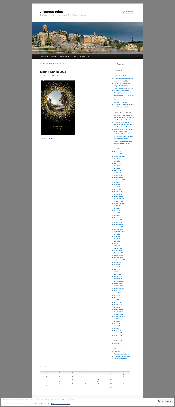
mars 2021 (117, 189)
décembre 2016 (119, 309)
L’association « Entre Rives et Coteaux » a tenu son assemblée (123, 136)
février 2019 (118, 248)
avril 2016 (117, 328)
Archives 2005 (84, 56)
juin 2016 (117, 323)
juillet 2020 (117, 208)
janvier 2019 (118, 250)
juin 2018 (117, 267)
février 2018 (118, 276)
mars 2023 (117, 163)
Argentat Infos (51, 11)
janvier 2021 (118, 194)
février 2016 (118, 333)
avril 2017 (117, 300)
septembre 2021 (119, 180)
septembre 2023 (119, 156)
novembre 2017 (119, 283)
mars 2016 (117, 330)
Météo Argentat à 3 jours (49, 56)
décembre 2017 (119, 281)
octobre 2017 (118, 286)
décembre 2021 (119, 177)
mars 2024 (117, 151)
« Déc (58, 388)
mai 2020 (117, 213)
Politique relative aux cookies (60, 404)
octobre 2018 (118, 257)
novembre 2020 (119, 199)
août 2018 (117, 262)
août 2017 (117, 290)
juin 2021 (117, 187)
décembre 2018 (119, 253)
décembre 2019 (119, 224)
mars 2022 (117, 170)
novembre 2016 (119, 312)
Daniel (59, 76)
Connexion (117, 351)
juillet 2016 (117, 321)
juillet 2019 (117, 236)
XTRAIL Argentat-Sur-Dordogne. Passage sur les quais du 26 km (123, 93)
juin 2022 (117, 166)
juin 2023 (117, 159)
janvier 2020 (118, 222)
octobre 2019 (118, 229)
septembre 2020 (119, 203)
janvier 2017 (118, 307)
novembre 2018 (119, 255)
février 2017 (118, 304)
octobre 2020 (118, 201)
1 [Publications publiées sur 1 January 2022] (110, 375)
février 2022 (118, 173)
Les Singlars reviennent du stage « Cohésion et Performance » (123, 86)
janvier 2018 (118, 279)
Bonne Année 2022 (53, 71)
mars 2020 (117, 217)
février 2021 (118, 191)
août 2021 (117, 182)
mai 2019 (117, 241)
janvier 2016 (118, 335)
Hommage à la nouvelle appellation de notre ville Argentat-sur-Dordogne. (124, 117)
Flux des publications (121, 354)
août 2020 (117, 206)
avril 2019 (117, 243)
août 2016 (117, 319)
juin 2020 (117, 210)
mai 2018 (117, 269)
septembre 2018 (119, 260)
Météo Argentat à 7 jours (68, 56)
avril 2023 (117, 161)
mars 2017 (117, 302)
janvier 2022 (118, 175)
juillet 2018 (117, 264)
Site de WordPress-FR (121, 359)
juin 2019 (117, 239)
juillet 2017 (117, 293)
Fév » (112, 388)
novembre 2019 (119, 227)
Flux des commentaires (122, 356)
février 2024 (118, 154)
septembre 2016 (119, 316)
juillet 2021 (117, 184)
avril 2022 (117, 168)
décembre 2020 (119, 196)
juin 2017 (117, 295)
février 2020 (118, 220)
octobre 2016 (118, 314)
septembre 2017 (119, 288)
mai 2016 (117, 326)
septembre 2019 (119, 232)
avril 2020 (117, 215)
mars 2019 (117, 246)
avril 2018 (117, 272)
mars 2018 (117, 274)
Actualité (50, 138)
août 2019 (117, 234)
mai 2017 (117, 297)
